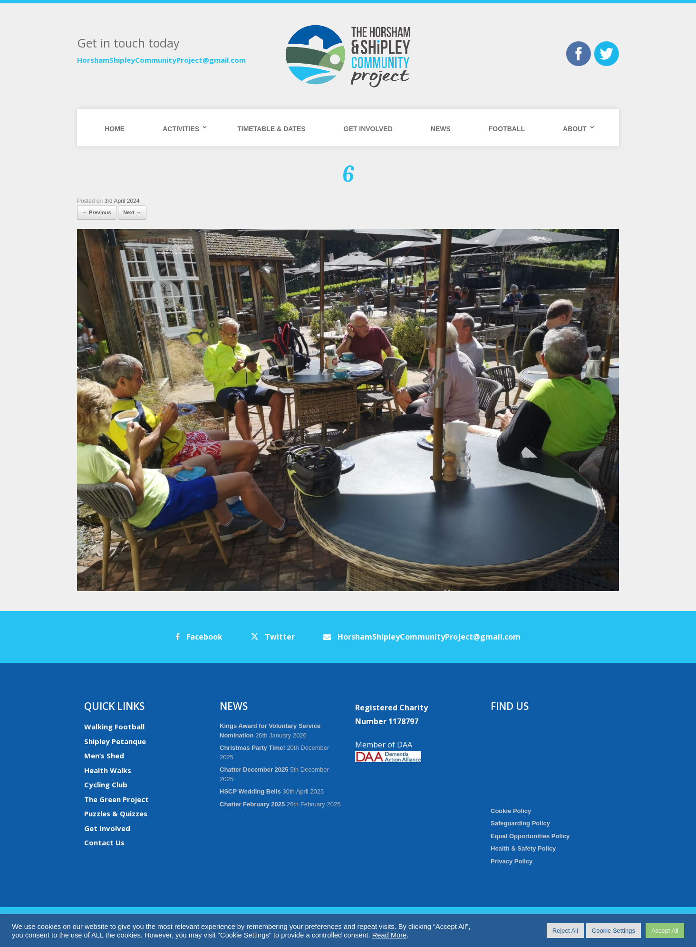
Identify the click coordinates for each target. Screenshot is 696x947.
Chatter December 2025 (254, 769)
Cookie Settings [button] (613, 930)
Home (115, 129)
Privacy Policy (511, 861)
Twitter (273, 636)
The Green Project (116, 799)
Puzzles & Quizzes (115, 813)
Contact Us (104, 842)
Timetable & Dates (271, 129)
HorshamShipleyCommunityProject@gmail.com (161, 60)
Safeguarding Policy (520, 823)
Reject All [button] (565, 930)
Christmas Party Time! (252, 747)
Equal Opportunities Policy (530, 836)
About (575, 129)
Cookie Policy (511, 810)
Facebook (198, 636)
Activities (181, 129)
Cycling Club (105, 784)
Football (507, 129)
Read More (389, 935)
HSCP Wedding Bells (250, 791)
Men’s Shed (104, 755)
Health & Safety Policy (523, 848)
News (441, 129)
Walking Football (114, 726)
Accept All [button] (664, 930)
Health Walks (107, 770)
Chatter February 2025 (252, 804)
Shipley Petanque (115, 741)
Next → (132, 212)
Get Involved (368, 129)
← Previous (96, 212)
